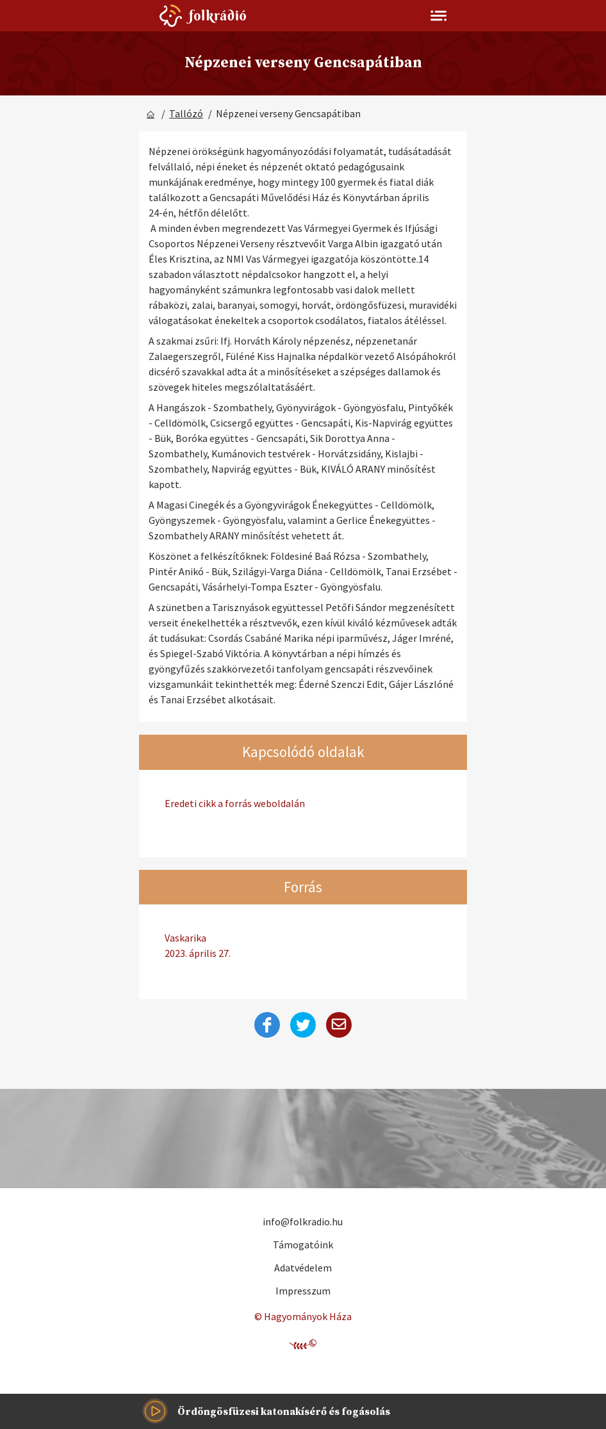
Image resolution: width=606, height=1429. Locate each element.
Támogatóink (303, 1244)
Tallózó (186, 113)
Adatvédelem (303, 1267)
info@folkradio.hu (303, 1221)
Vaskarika (303, 946)
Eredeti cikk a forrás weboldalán (235, 803)
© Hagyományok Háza (303, 1316)
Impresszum (303, 1290)
